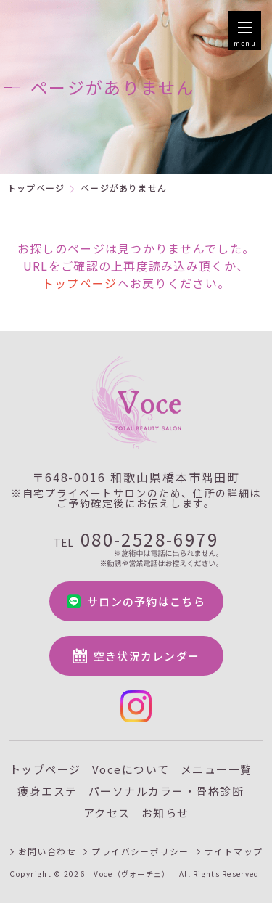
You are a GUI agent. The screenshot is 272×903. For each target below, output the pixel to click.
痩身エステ (47, 790)
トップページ (36, 187)
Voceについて (131, 769)
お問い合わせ (47, 851)
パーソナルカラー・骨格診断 (166, 790)
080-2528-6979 (136, 549)
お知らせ (165, 812)
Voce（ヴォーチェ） (132, 874)
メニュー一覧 (216, 769)
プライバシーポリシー (140, 851)
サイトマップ (234, 851)
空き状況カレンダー (147, 655)
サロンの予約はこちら (146, 601)
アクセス (107, 812)
